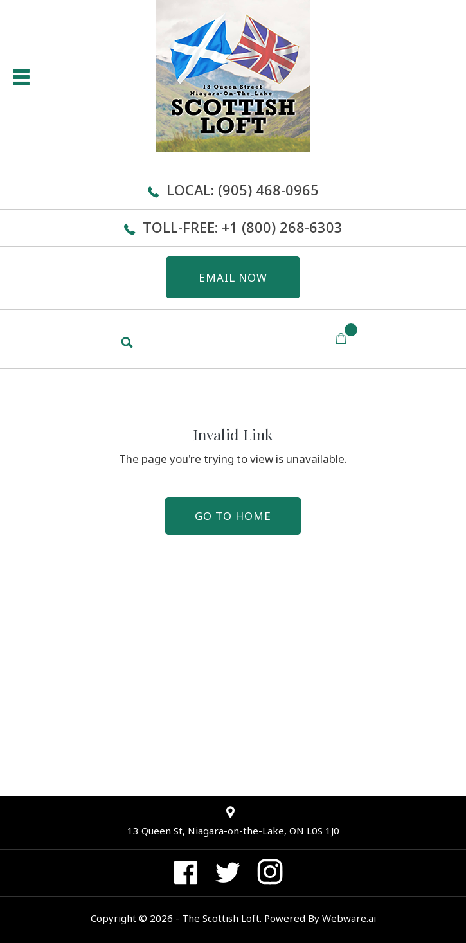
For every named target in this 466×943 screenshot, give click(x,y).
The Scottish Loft (221, 918)
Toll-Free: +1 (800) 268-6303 (243, 227)
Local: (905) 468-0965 (242, 189)
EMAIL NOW (233, 277)
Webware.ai (349, 918)
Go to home (233, 515)
